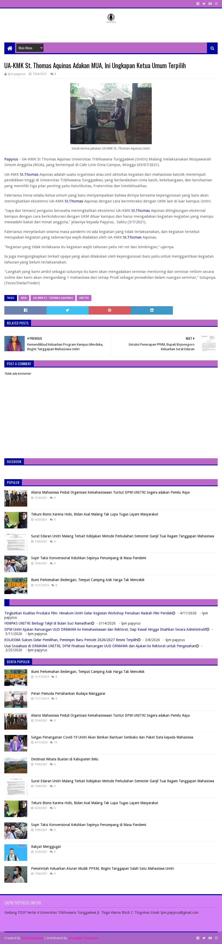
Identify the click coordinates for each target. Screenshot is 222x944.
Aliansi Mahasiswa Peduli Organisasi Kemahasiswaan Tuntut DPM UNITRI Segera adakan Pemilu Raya (110, 492)
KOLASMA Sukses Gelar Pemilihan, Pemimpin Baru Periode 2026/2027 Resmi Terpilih (70, 640)
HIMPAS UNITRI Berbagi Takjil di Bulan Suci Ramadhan (47, 623)
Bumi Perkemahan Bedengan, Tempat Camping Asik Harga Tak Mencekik (88, 580)
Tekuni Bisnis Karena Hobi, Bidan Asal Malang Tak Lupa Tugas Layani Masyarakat (94, 514)
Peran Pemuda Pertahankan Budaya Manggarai (68, 693)
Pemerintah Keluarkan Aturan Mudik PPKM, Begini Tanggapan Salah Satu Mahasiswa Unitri (102, 868)
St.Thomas (29, 174)
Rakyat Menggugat (46, 847)
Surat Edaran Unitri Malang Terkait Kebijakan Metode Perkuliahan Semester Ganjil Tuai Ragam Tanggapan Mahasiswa (122, 536)
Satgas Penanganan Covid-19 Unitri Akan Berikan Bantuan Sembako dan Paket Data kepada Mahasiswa (112, 737)
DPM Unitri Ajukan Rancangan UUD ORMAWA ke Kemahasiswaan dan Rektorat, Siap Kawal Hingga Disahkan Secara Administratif (105, 629)
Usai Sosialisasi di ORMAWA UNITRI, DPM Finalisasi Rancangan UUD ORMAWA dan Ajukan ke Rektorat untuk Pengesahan (100, 646)
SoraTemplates (32, 938)
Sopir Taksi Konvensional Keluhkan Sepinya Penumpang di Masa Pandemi (88, 558)
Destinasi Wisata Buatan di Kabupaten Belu (64, 759)
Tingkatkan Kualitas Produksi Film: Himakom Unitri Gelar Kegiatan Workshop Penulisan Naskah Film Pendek (88, 613)
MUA (24, 298)
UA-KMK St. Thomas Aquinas (53, 298)
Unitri (84, 298)
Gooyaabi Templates (83, 938)
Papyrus (11, 159)
